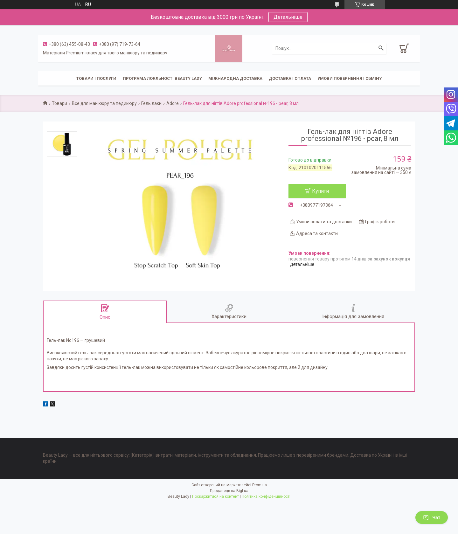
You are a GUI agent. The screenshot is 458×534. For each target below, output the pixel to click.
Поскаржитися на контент (215, 496)
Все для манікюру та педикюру (104, 103)
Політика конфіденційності (266, 496)
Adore (172, 103)
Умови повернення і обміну (349, 78)
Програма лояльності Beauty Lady (162, 78)
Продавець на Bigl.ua (229, 491)
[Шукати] (381, 48)
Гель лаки (151, 103)
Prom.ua (259, 485)
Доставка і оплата (290, 78)
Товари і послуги (96, 78)
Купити (320, 191)
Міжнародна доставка (235, 78)
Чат (431, 517)
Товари (59, 103)
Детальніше (288, 17)
